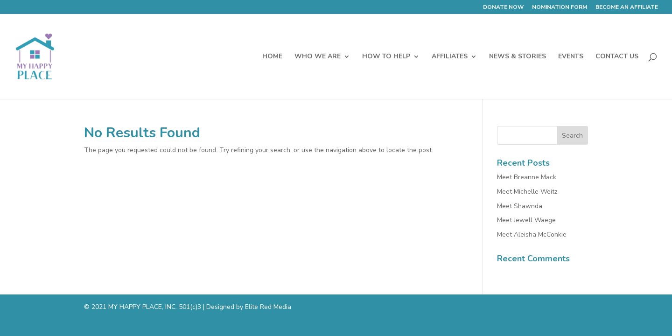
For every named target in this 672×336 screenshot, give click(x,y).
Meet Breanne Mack (526, 177)
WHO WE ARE (317, 57)
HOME (272, 57)
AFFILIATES (450, 57)
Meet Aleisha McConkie (532, 234)
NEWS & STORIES (517, 57)
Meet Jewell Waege (526, 220)
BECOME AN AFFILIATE (626, 7)
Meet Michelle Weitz (527, 191)
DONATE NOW (503, 7)
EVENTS (570, 57)
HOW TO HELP (386, 57)
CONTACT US (616, 57)
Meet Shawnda (519, 206)
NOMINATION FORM (559, 7)
